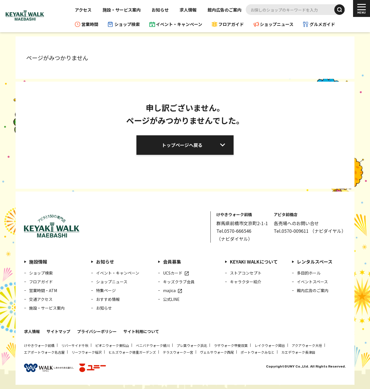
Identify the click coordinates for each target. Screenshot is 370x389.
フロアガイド (231, 24)
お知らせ (160, 10)
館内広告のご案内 (224, 10)
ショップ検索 (127, 24)
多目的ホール (309, 273)
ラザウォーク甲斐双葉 (231, 345)
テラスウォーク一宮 (178, 352)
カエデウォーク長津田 (298, 352)
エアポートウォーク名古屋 (44, 352)
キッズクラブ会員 (179, 281)
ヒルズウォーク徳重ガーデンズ (132, 352)
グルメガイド (322, 24)
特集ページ (106, 290)
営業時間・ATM (43, 290)
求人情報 (188, 10)
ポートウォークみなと (258, 352)
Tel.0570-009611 (291, 230)
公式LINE (171, 299)
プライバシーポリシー (97, 331)
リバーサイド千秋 (74, 345)
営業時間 (89, 24)
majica (169, 290)
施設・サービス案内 (122, 10)
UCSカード (172, 273)
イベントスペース (312, 281)
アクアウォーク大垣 (307, 345)
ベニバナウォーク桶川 (153, 345)
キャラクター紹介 (245, 281)
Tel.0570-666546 (233, 230)
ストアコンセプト (246, 273)
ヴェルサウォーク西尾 (217, 352)
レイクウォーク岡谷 (269, 345)
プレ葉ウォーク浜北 (192, 345)
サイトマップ (58, 331)
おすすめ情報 (108, 299)
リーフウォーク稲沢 (86, 352)
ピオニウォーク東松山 (112, 345)
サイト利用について (141, 331)
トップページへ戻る (182, 145)
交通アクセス (41, 299)
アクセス (83, 10)
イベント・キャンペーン (179, 24)
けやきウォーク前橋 (39, 345)
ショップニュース (276, 24)
